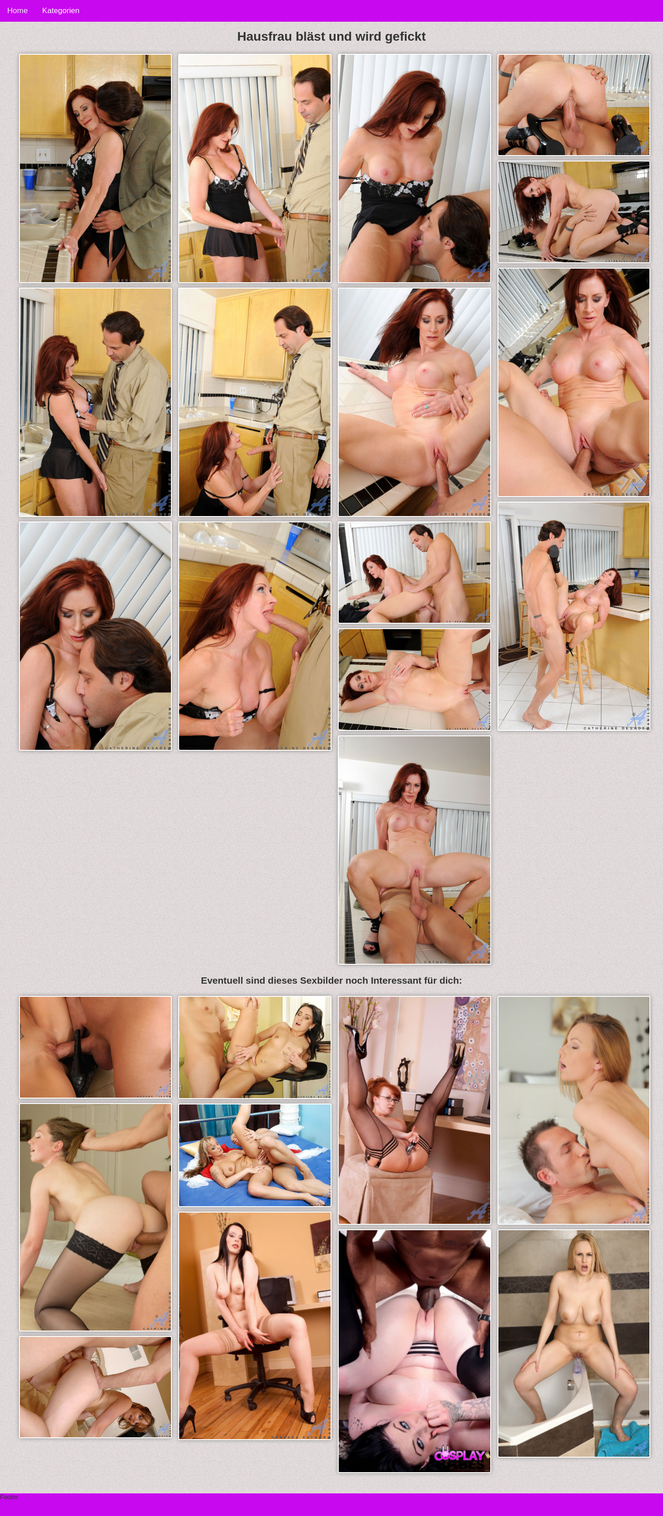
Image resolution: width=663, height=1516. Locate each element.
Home (17, 10)
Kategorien (60, 10)
